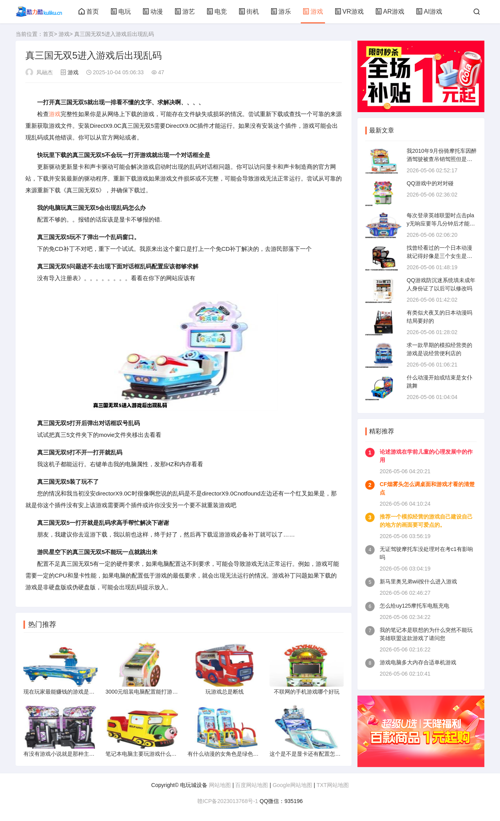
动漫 (153, 11)
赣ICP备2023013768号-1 (227, 801)
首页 (89, 11)
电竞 (217, 11)
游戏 (313, 11)
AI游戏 (429, 11)
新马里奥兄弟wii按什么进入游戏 (418, 581)
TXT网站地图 (332, 785)
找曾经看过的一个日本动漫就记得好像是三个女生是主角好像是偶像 (439, 256)
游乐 (281, 11)
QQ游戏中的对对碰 (430, 183)
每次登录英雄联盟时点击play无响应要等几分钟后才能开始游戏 (441, 223)
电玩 (121, 11)
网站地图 (220, 785)
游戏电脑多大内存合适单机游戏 (418, 662)
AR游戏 (389, 11)
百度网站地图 (251, 785)
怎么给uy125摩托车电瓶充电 (414, 606)
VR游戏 (349, 11)
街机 (249, 11)
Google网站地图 (292, 785)
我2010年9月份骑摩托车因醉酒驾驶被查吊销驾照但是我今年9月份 (442, 159)
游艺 (185, 11)
